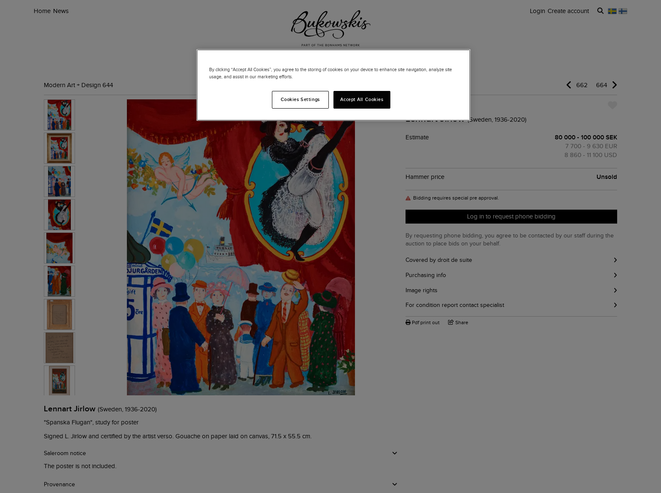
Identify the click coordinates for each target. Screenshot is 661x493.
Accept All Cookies (361, 99)
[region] (333, 85)
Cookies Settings (300, 99)
